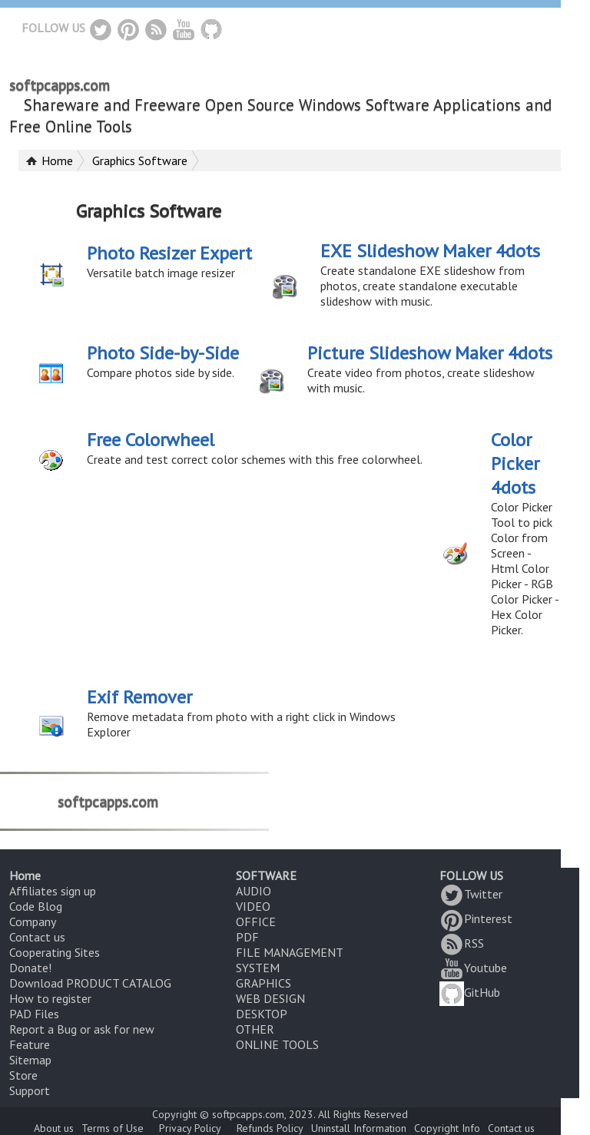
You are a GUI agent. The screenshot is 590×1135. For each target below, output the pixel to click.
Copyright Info (447, 1128)
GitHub (469, 992)
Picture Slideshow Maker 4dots (429, 353)
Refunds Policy (270, 1128)
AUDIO (253, 890)
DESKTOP (261, 1013)
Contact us (37, 937)
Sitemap (30, 1059)
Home (57, 160)
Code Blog (35, 906)
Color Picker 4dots (515, 463)
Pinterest (475, 918)
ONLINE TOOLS (277, 1044)
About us (54, 1128)
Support (29, 1090)
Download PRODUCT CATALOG (90, 983)
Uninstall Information (358, 1128)
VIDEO (253, 906)
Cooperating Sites (54, 952)
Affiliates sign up (52, 890)
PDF (247, 937)
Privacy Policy (190, 1128)
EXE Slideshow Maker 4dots (430, 251)
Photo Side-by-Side (163, 353)
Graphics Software (139, 160)
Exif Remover (139, 697)
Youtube (473, 967)
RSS (461, 943)
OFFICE (256, 921)
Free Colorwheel (150, 440)
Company (32, 921)
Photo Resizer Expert (169, 253)
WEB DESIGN (270, 998)
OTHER (255, 1029)
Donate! (30, 967)
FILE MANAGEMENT (289, 952)
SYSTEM (258, 967)
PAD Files (34, 1013)
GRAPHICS (263, 983)
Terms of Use (112, 1128)
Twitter (470, 894)
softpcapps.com (59, 85)
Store (23, 1075)
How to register (50, 998)
